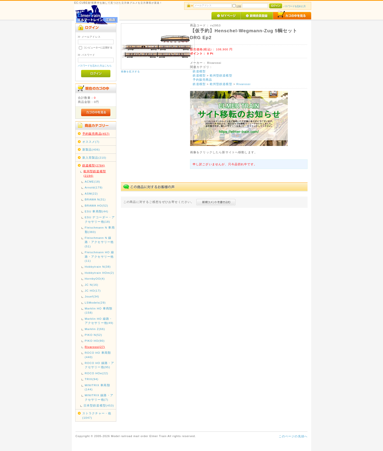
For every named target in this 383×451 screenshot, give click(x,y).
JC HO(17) (93, 290)
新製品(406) (91, 149)
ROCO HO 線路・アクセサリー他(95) (99, 365)
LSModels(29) (95, 302)
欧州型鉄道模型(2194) (95, 173)
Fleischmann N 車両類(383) (100, 229)
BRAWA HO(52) (96, 205)
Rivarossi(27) (95, 346)
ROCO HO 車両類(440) (98, 354)
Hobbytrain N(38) (98, 266)
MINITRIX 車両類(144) (97, 387)
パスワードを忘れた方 (294, 6)
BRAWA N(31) (95, 199)
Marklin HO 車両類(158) (98, 310)
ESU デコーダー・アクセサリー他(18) (100, 219)
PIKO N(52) (93, 334)
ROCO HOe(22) (96, 373)
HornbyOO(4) (95, 278)
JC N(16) (91, 284)
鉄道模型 (199, 71)
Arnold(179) (94, 187)
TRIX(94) (91, 379)
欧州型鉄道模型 (221, 75)
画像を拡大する (130, 71)
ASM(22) (91, 193)
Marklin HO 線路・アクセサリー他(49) (99, 320)
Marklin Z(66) (95, 328)
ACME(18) (92, 181)
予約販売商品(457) (96, 133)
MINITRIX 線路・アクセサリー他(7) (99, 397)
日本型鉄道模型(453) (99, 405)
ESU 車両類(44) (96, 211)
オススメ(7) (90, 141)
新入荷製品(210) (94, 157)
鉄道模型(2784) (93, 165)
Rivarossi (243, 84)
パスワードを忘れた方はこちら (95, 65)
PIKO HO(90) (95, 340)
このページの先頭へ (293, 436)
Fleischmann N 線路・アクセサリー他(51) (99, 242)
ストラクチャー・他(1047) (96, 415)
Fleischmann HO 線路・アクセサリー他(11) (99, 256)
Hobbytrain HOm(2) (99, 272)
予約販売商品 (202, 79)
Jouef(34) (92, 296)
